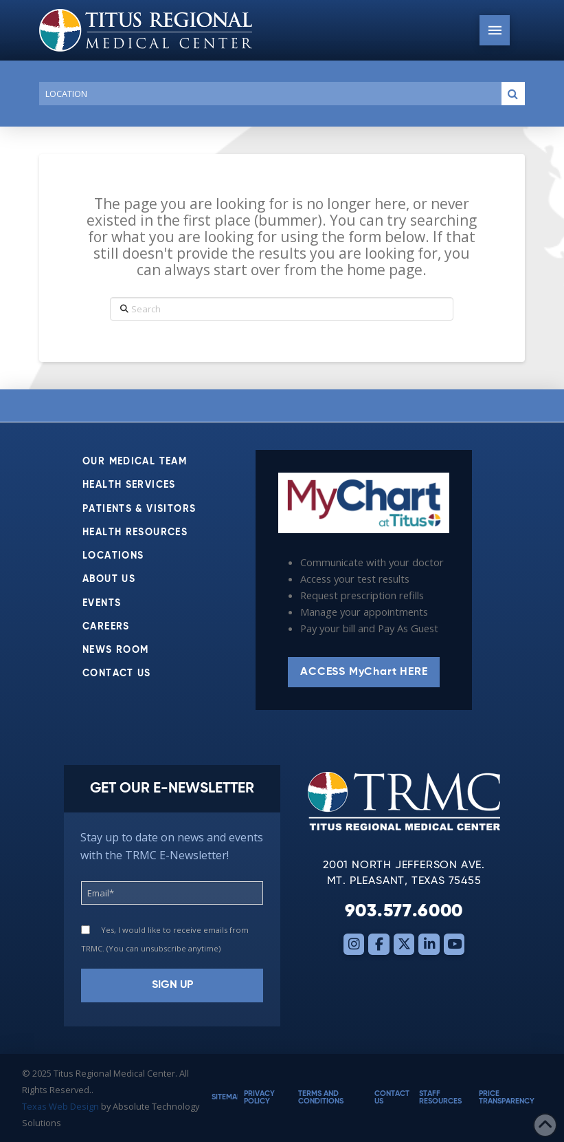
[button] (495, 30)
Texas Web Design (60, 1106)
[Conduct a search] (267, 93)
